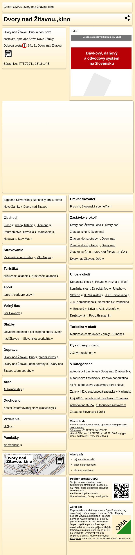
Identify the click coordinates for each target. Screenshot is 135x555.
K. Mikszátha (92, 295)
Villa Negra (44, 257)
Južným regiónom (81, 352)
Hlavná (99, 281)
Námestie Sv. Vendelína (113, 302)
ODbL (111, 513)
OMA (16, 6)
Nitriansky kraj (42, 199)
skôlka (8, 426)
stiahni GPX (76, 433)
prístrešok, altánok (16, 276)
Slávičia (75, 295)
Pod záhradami (99, 315)
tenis (7, 294)
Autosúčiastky (13, 389)
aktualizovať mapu (90, 424)
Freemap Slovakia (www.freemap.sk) (90, 517)
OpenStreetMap (70, 190)
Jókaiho (117, 288)
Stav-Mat (24, 238)
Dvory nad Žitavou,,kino (38, 6)
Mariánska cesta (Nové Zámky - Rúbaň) (96, 334)
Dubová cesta (15, 45)
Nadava (9, 238)
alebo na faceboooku (85, 464)
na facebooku (95, 482)
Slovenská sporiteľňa (37, 338)
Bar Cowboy (12, 313)
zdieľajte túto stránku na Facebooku (88, 485)
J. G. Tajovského (116, 295)
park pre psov (23, 294)
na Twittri (75, 487)
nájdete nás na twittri (84, 459)
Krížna (112, 281)
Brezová (78, 308)
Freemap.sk (89, 190)
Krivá (91, 308)
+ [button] (9, 107)
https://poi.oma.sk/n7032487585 (116, 190)
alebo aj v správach (84, 470)
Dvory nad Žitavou (35, 206)
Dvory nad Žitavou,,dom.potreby (25, 363)
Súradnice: (11, 63)
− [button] (9, 113)
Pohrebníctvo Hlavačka (19, 232)
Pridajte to (75, 538)
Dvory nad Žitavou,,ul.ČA (108, 251)
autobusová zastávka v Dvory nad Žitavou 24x (100, 371)
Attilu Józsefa (107, 308)
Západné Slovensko (17, 199)
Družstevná (77, 315)
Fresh (7, 225)
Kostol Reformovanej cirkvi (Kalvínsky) (29, 407)
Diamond (42, 225)
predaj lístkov (24, 225)
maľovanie (45, 232)
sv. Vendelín (11, 445)
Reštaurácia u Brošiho (18, 257)
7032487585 (76, 427)
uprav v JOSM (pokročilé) (114, 424)
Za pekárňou (100, 288)
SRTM (85, 535)
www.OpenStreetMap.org (113, 510)
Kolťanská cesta (80, 281)
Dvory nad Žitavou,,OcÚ (86, 258)
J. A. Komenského (82, 302)
